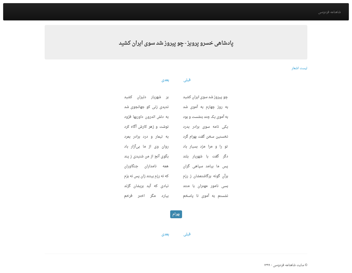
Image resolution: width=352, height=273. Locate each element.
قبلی (187, 80)
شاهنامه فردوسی (329, 12)
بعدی (165, 80)
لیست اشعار (299, 68)
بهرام (176, 214)
